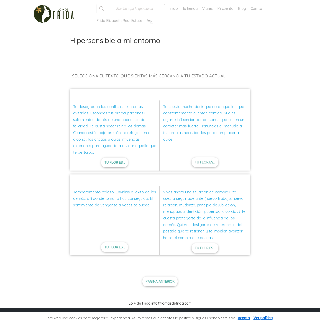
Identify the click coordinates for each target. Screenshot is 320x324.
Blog (242, 8)
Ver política (263, 318)
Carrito (256, 8)
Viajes (207, 8)
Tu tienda (190, 8)
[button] (114, 162)
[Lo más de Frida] (55, 14)
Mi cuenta (225, 8)
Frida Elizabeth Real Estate (119, 20)
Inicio (173, 8)
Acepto (244, 318)
